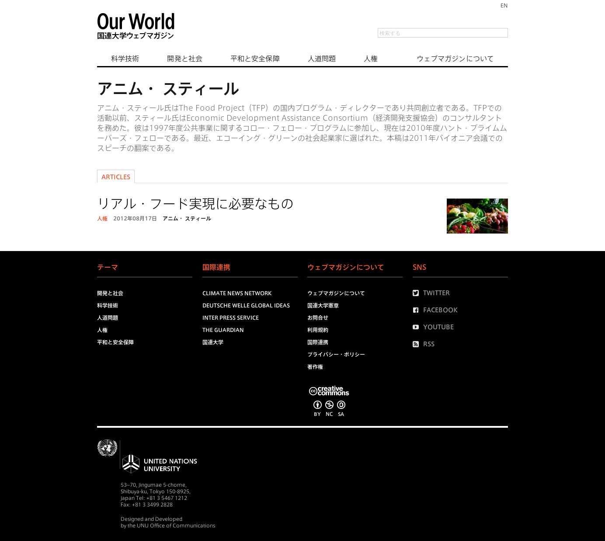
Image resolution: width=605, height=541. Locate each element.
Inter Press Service (230, 317)
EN (504, 5)
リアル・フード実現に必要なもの (195, 203)
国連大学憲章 (323, 305)
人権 (371, 58)
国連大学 (212, 342)
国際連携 (317, 342)
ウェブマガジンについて (455, 58)
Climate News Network (236, 293)
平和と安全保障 (255, 58)
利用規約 (317, 329)
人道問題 (322, 58)
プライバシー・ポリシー (336, 354)
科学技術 (125, 58)
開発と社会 (184, 58)
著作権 (315, 366)
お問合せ (317, 317)
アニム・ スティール (187, 218)
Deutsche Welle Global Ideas (246, 305)
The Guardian (223, 329)
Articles (115, 177)
